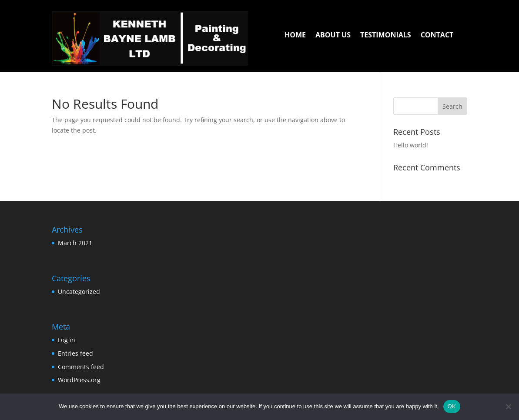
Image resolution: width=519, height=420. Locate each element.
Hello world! (410, 145)
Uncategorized (79, 291)
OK (452, 406)
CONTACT (437, 36)
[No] (508, 406)
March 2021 (75, 243)
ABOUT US (333, 36)
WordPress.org (79, 380)
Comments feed (81, 367)
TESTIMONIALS (385, 36)
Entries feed (75, 353)
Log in (66, 340)
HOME (295, 36)
